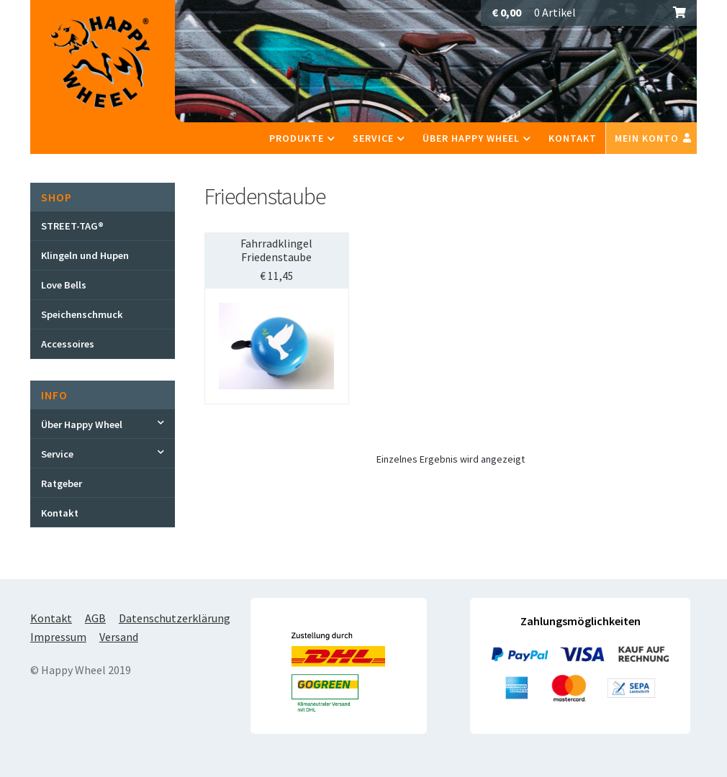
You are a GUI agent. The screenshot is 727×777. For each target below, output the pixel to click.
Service (373, 138)
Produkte (296, 138)
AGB (95, 618)
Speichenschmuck (82, 314)
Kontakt (572, 138)
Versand (118, 637)
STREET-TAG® (72, 225)
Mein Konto (647, 138)
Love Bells (63, 284)
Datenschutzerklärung (174, 618)
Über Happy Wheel (471, 138)
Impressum (58, 637)
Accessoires (67, 343)
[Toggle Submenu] (102, 423)
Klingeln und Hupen (85, 255)
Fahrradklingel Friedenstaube (276, 250)
